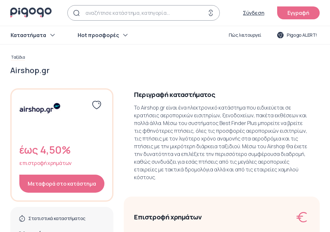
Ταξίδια (18, 57)
